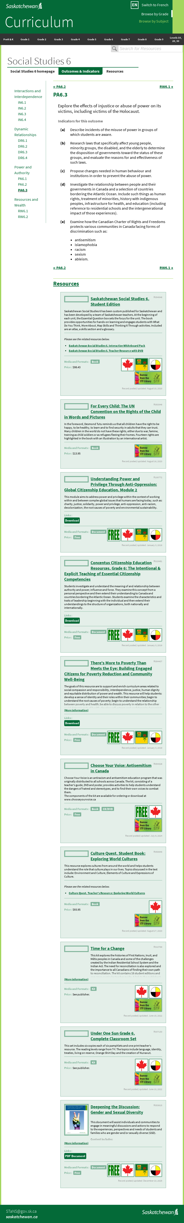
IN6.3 (22, 113)
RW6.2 (23, 216)
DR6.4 (22, 157)
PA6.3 (22, 190)
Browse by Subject (153, 21)
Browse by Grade (154, 13)
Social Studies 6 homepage (32, 71)
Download (72, 520)
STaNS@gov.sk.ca (21, 1211)
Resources (114, 71)
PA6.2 (22, 184)
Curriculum (39, 21)
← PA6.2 (59, 86)
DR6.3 (22, 151)
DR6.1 (22, 140)
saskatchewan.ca (22, 1216)
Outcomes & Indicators (80, 71)
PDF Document (75, 1156)
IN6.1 (22, 102)
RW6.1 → (166, 86)
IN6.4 (22, 119)
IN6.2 (22, 108)
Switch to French (155, 4)
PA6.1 (22, 178)
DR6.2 (22, 146)
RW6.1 (23, 210)
